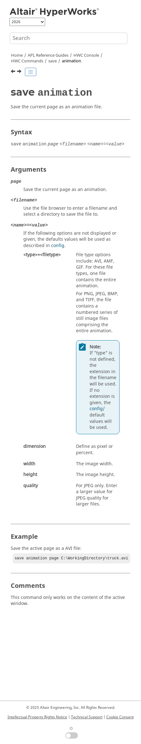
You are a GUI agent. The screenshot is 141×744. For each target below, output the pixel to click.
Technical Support (87, 717)
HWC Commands (27, 61)
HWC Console (86, 55)
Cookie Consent (120, 717)
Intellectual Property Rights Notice (37, 717)
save (52, 61)
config (57, 245)
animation (71, 61)
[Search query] (68, 38)
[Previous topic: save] (13, 72)
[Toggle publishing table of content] (30, 72)
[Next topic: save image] (19, 72)
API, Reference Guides (48, 55)
